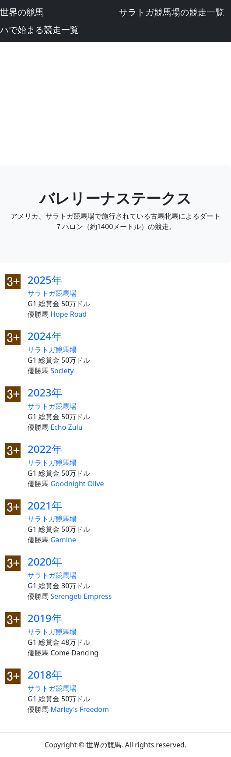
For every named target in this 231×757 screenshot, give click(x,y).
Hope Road (68, 314)
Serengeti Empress (81, 596)
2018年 (45, 674)
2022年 (45, 449)
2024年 (45, 336)
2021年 (45, 505)
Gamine (63, 540)
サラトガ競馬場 (52, 293)
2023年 (45, 392)
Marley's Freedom (79, 709)
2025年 (45, 279)
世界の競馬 (22, 12)
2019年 (45, 618)
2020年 (45, 561)
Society (62, 370)
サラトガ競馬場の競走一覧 (171, 12)
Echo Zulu (66, 427)
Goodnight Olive (77, 483)
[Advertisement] (115, 103)
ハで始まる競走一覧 (39, 29)
